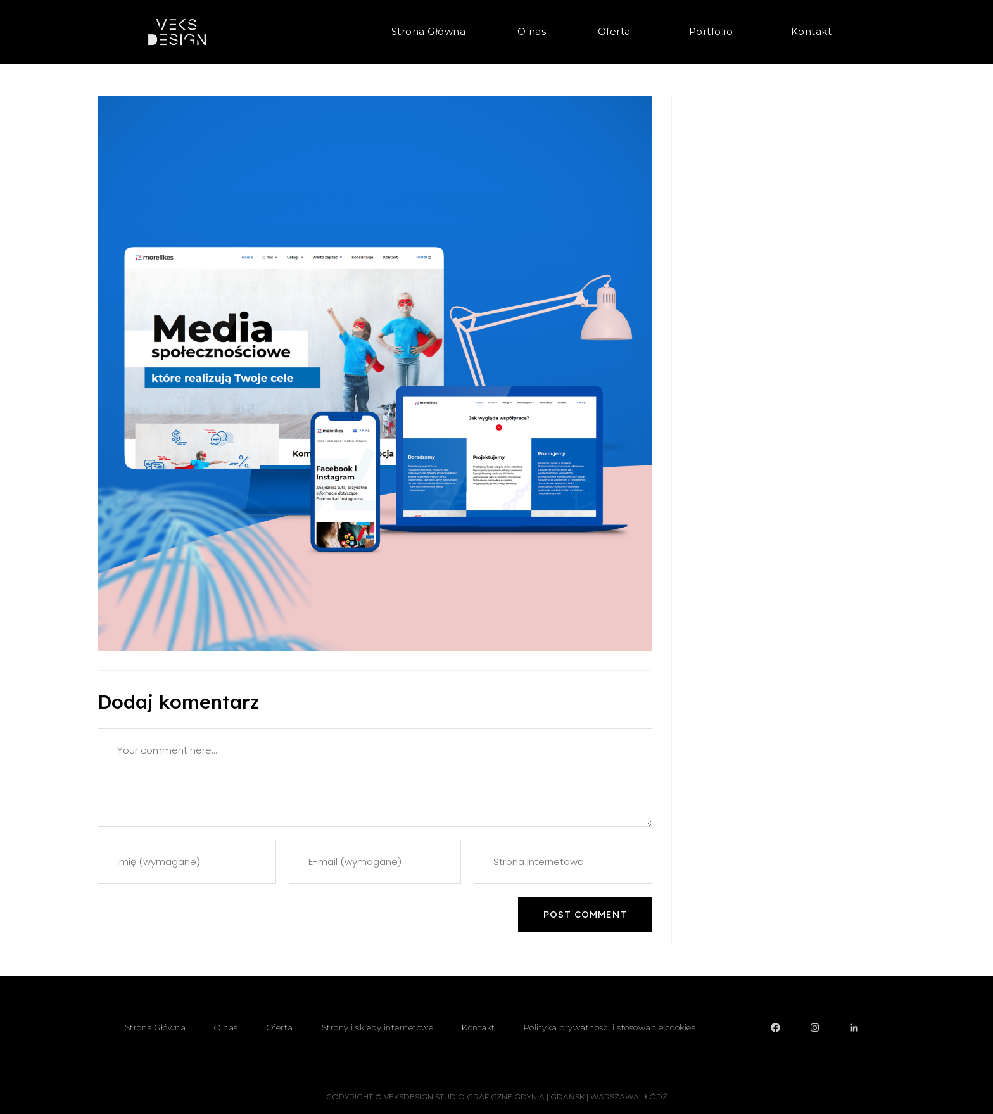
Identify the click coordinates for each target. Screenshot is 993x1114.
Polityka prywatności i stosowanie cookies (610, 1027)
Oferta (617, 31)
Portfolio (714, 31)
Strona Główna (428, 31)
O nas (532, 31)
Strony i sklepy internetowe (378, 1027)
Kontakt (811, 31)
